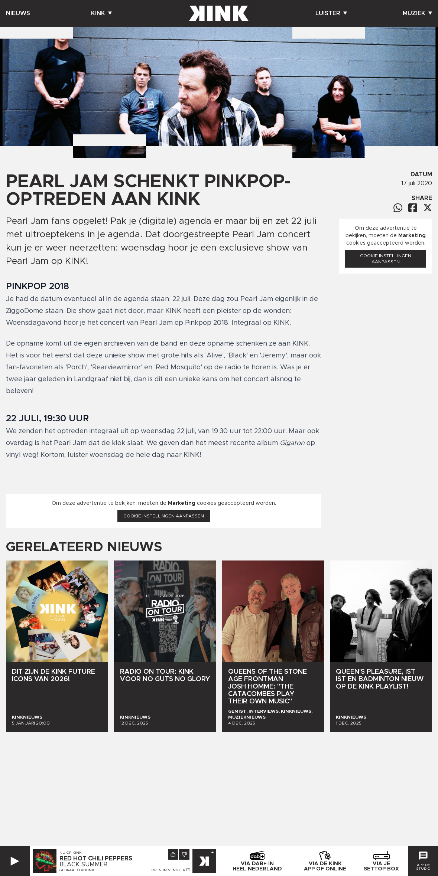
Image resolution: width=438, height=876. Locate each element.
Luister (331, 13)
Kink (101, 13)
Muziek (417, 13)
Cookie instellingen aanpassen (163, 516)
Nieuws (18, 13)
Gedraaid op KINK (76, 870)
